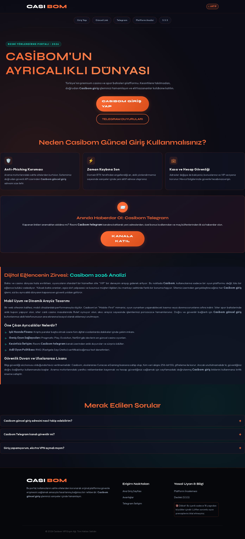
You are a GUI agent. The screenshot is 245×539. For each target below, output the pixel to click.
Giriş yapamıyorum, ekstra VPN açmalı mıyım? (34, 448)
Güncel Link (102, 20)
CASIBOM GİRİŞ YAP (122, 103)
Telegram (122, 20)
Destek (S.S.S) (182, 497)
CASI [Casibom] (47, 6)
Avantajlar (128, 497)
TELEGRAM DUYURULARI (122, 119)
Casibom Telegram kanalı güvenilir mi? (29, 434)
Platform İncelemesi (185, 491)
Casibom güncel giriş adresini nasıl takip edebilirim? (38, 420)
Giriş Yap (82, 20)
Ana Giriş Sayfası (132, 491)
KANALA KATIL (122, 238)
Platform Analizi (145, 20)
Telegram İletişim (132, 503)
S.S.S (165, 20)
